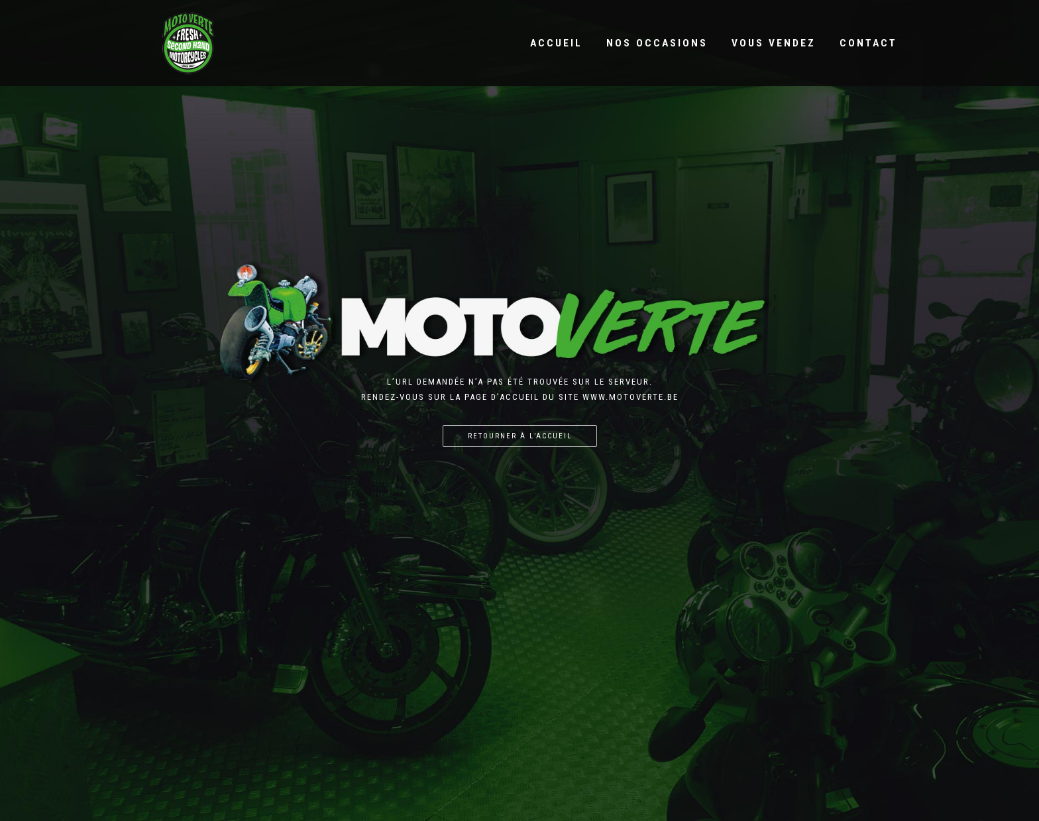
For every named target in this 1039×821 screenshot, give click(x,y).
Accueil (556, 43)
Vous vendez (774, 43)
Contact (868, 43)
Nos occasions (657, 43)
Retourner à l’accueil (520, 436)
